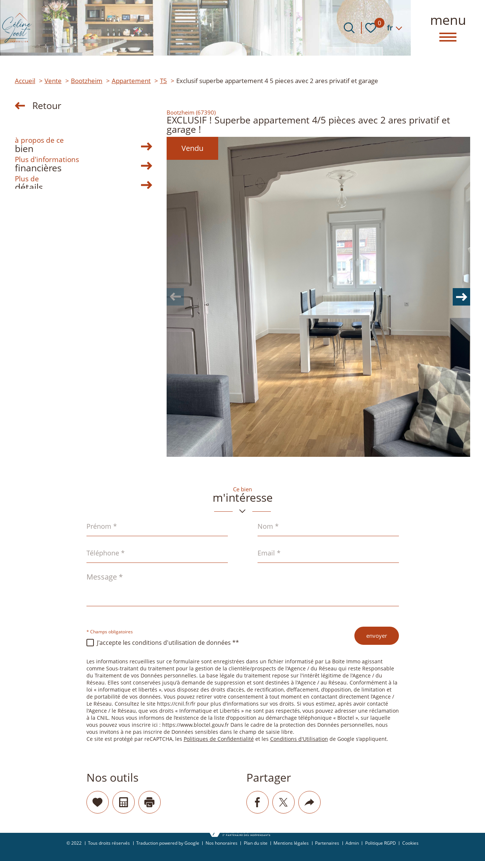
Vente (53, 80)
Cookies (410, 843)
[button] (459, 297)
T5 (163, 80)
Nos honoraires (221, 843)
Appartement (131, 80)
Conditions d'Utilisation (299, 739)
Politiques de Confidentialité (219, 739)
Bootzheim (86, 80)
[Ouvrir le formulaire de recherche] (349, 28)
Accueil (25, 80)
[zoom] (318, 297)
